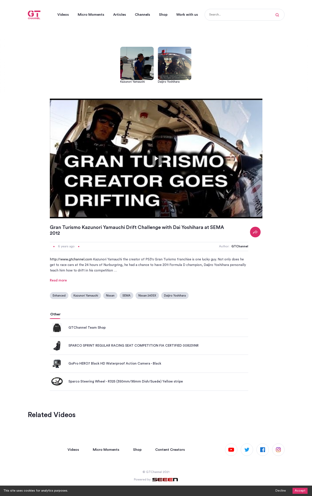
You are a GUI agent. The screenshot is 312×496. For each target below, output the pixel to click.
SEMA (126, 295)
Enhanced (59, 295)
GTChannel (239, 246)
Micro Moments (91, 14)
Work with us (187, 14)
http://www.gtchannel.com (71, 259)
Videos (63, 14)
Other (55, 314)
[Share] (255, 232)
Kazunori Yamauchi (86, 295)
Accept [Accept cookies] (300, 490)
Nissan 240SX (147, 295)
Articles (119, 14)
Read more (58, 280)
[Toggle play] (156, 158)
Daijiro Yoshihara (175, 295)
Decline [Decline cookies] (280, 490)
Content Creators (170, 449)
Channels (142, 14)
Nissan (110, 295)
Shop (163, 14)
